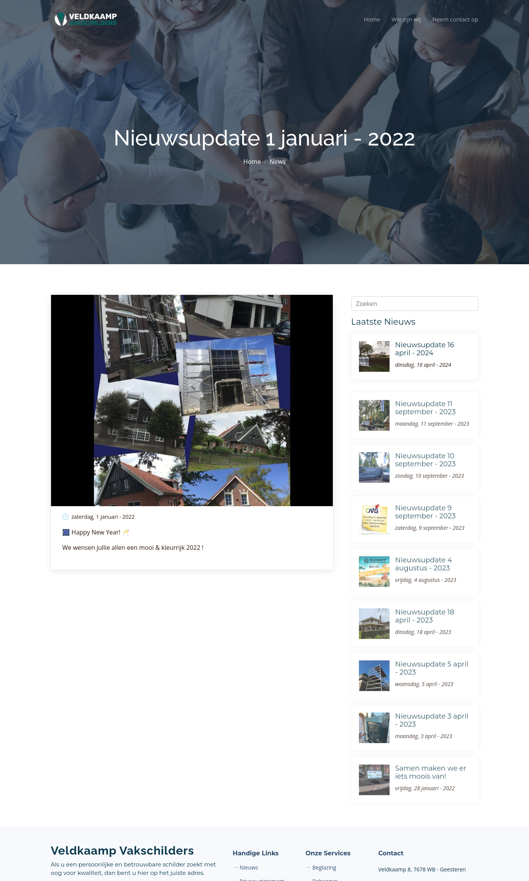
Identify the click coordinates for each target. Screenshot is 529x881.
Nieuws (249, 867)
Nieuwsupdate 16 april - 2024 (424, 349)
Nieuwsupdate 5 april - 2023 (431, 680)
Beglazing (324, 867)
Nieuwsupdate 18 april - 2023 (425, 628)
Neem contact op (455, 19)
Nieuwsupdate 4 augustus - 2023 (423, 576)
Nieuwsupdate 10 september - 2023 (425, 472)
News (277, 161)
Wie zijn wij (406, 19)
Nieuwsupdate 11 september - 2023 (425, 420)
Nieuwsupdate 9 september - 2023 (425, 524)
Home (372, 19)
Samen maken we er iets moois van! (431, 784)
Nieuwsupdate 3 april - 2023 (431, 732)
